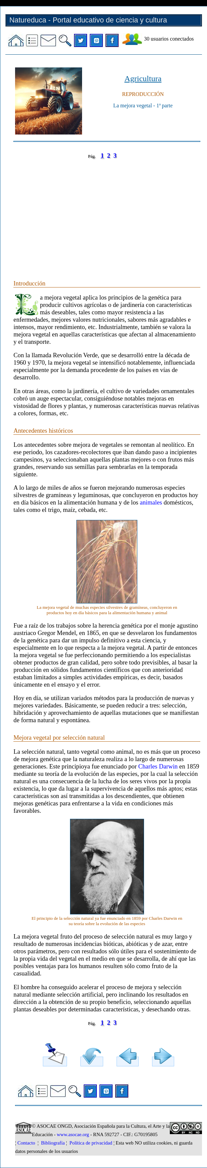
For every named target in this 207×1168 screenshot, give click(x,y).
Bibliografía (53, 1143)
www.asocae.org (73, 1134)
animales (151, 502)
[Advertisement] (106, 213)
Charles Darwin (158, 766)
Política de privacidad (90, 1143)
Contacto (26, 1143)
